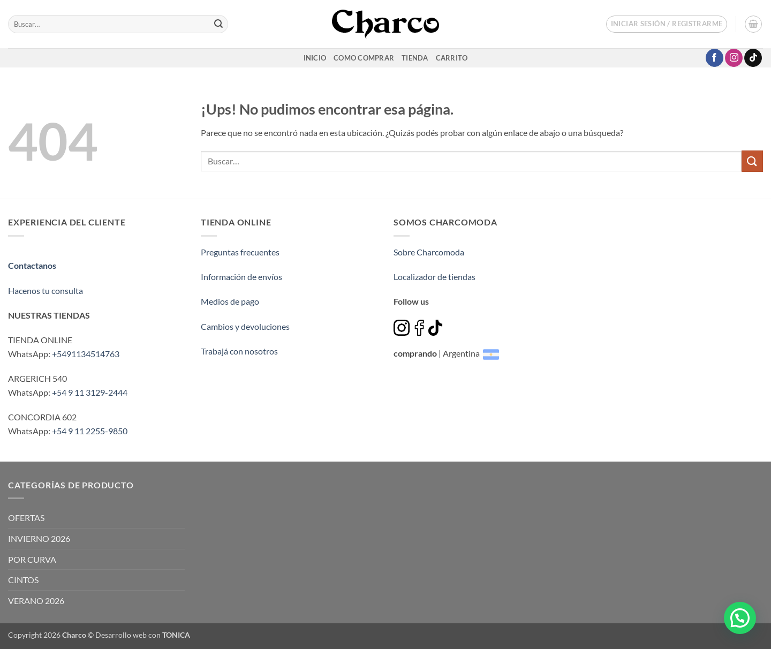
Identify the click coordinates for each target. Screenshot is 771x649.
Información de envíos (241, 276)
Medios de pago (230, 301)
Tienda (415, 58)
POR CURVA (32, 559)
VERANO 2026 (36, 600)
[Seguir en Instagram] (734, 58)
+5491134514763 (85, 354)
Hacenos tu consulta (45, 290)
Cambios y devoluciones (245, 326)
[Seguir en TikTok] (753, 58)
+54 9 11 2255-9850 (89, 431)
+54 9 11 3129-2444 (89, 392)
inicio (315, 58)
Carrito (452, 58)
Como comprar (364, 58)
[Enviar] (218, 24)
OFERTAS (26, 517)
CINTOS (23, 580)
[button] (667, 24)
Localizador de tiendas (434, 276)
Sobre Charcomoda (429, 252)
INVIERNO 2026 (39, 538)
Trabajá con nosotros (239, 351)
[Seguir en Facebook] (714, 58)
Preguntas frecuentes (240, 252)
